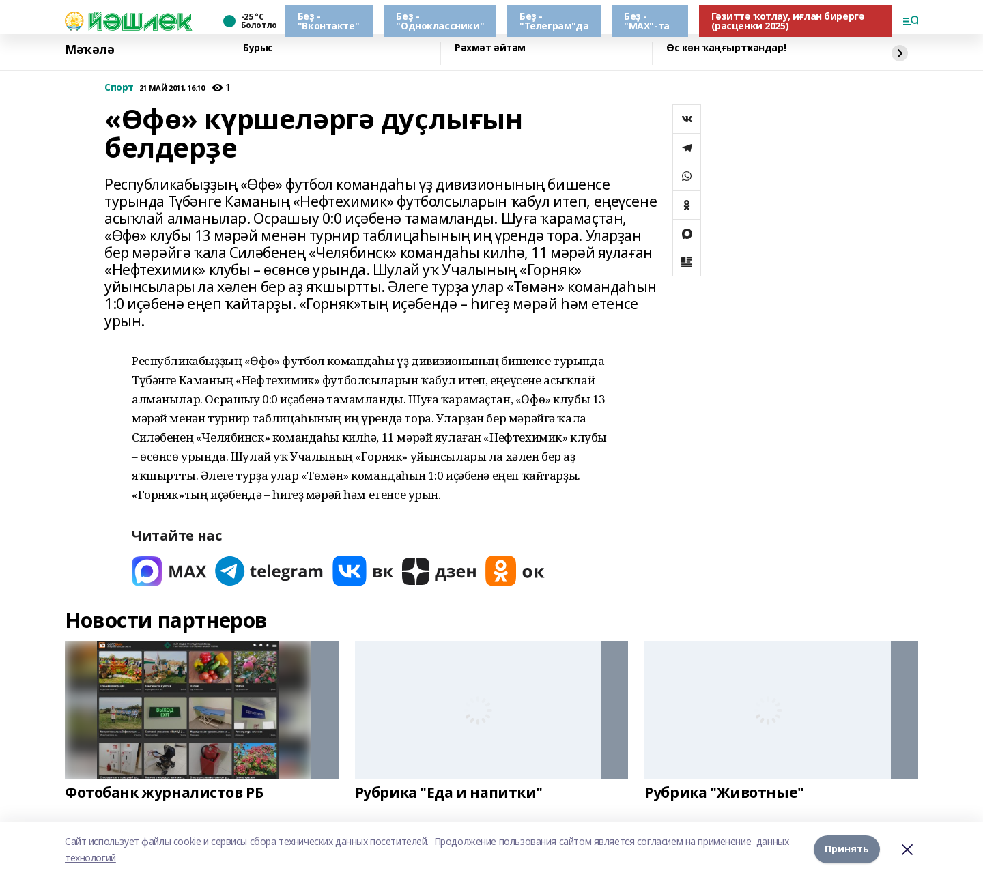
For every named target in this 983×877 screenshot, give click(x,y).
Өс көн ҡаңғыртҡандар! (726, 48)
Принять (847, 849)
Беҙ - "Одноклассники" (440, 21)
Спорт (119, 88)
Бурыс (258, 48)
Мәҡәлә (89, 49)
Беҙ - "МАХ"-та (647, 21)
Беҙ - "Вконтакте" (328, 21)
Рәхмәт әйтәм (490, 48)
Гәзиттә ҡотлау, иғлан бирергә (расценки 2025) (788, 21)
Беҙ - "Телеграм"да (553, 21)
